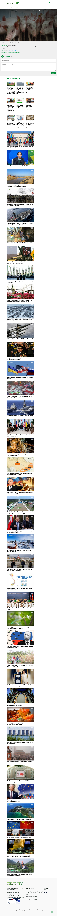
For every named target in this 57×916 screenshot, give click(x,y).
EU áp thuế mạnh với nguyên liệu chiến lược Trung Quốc (19, 837)
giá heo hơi (4, 52)
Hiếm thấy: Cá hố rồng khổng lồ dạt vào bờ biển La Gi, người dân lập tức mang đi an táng (11, 123)
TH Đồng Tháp (4, 45)
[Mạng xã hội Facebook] (45, 892)
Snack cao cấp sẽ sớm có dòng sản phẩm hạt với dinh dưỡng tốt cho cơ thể (29, 90)
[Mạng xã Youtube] (46, 892)
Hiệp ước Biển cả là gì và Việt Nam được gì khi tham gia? (19, 819)
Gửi (53, 73)
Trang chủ (8, 7)
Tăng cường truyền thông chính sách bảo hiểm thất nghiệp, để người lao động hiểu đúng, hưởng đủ (11, 91)
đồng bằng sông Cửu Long (14, 52)
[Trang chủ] (13, 2)
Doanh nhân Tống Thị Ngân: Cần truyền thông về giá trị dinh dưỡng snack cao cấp (29, 106)
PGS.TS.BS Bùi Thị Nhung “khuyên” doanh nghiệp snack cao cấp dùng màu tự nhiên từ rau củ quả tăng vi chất (11, 107)
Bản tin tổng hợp (15, 7)
